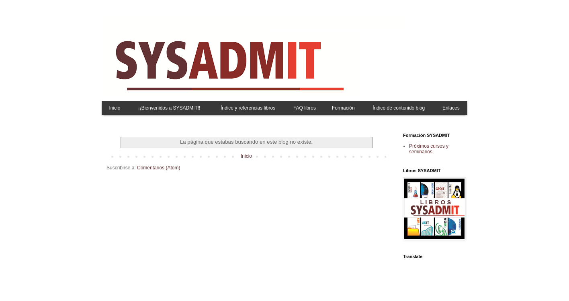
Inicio (114, 108)
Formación (343, 108)
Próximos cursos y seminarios (428, 149)
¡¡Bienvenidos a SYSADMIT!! (169, 108)
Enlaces (451, 108)
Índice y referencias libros (248, 108)
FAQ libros (304, 108)
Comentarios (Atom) (158, 168)
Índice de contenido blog (399, 108)
